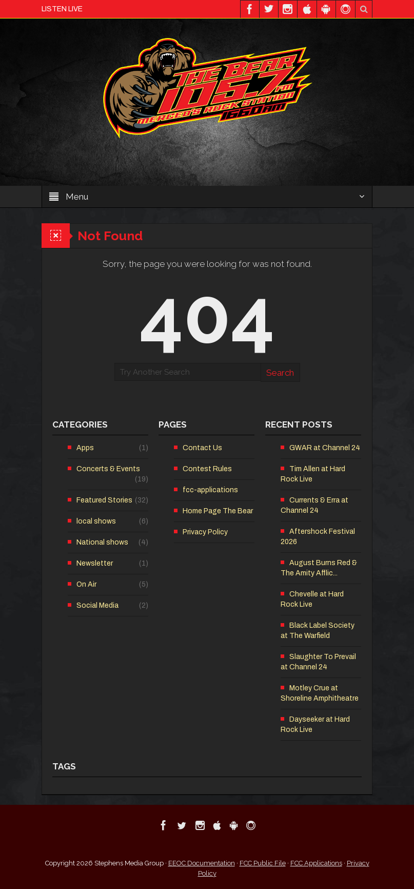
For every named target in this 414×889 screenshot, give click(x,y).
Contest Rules (207, 469)
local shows (96, 521)
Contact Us (202, 448)
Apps (85, 448)
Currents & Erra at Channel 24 (314, 505)
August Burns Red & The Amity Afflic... (319, 568)
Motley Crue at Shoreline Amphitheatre (320, 693)
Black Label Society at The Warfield (317, 631)
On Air (86, 584)
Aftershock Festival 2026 (318, 537)
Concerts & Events (108, 469)
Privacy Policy (205, 532)
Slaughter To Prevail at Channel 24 (318, 662)
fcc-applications (210, 490)
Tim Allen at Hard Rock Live (313, 474)
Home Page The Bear (218, 511)
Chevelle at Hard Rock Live (312, 599)
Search (280, 373)
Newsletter (94, 563)
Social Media (97, 605)
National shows (102, 542)
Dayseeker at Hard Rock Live (315, 724)
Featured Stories (104, 500)
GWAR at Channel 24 (324, 448)
